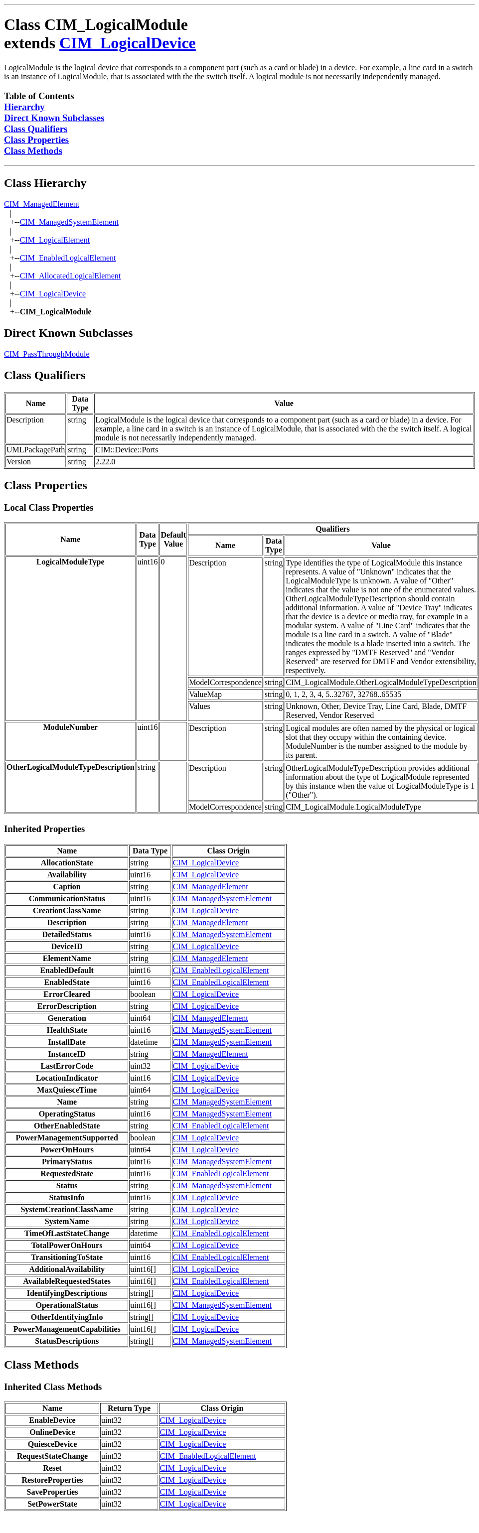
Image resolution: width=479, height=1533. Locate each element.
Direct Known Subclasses (54, 118)
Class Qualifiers (35, 129)
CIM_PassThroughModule (47, 354)
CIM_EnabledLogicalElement (68, 258)
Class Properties (36, 140)
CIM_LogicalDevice (127, 43)
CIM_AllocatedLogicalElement (70, 276)
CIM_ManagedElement (41, 204)
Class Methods (33, 150)
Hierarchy (24, 107)
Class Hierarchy (45, 182)
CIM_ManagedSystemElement (69, 222)
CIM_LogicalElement (55, 240)
